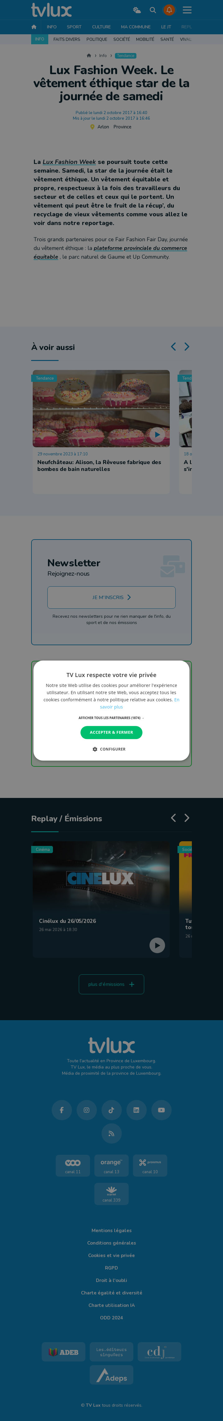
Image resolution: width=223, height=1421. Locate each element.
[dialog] (111, 710)
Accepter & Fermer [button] (111, 732)
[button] (112, 718)
